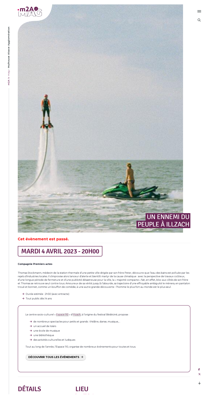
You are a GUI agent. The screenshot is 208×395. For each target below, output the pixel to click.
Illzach (77, 314)
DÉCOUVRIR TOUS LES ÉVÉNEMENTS (53, 357)
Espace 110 (62, 314)
